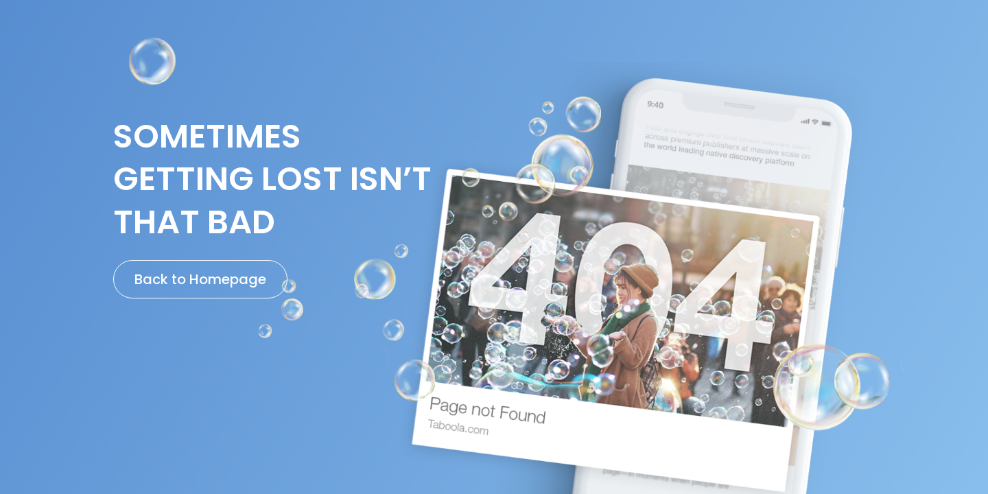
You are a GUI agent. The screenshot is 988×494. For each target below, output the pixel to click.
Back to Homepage (200, 279)
